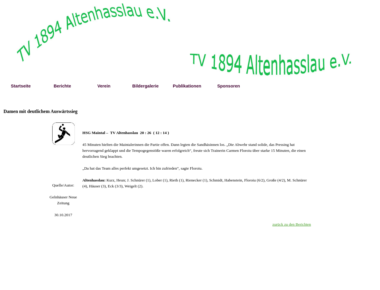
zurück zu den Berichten (292, 224)
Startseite (21, 86)
